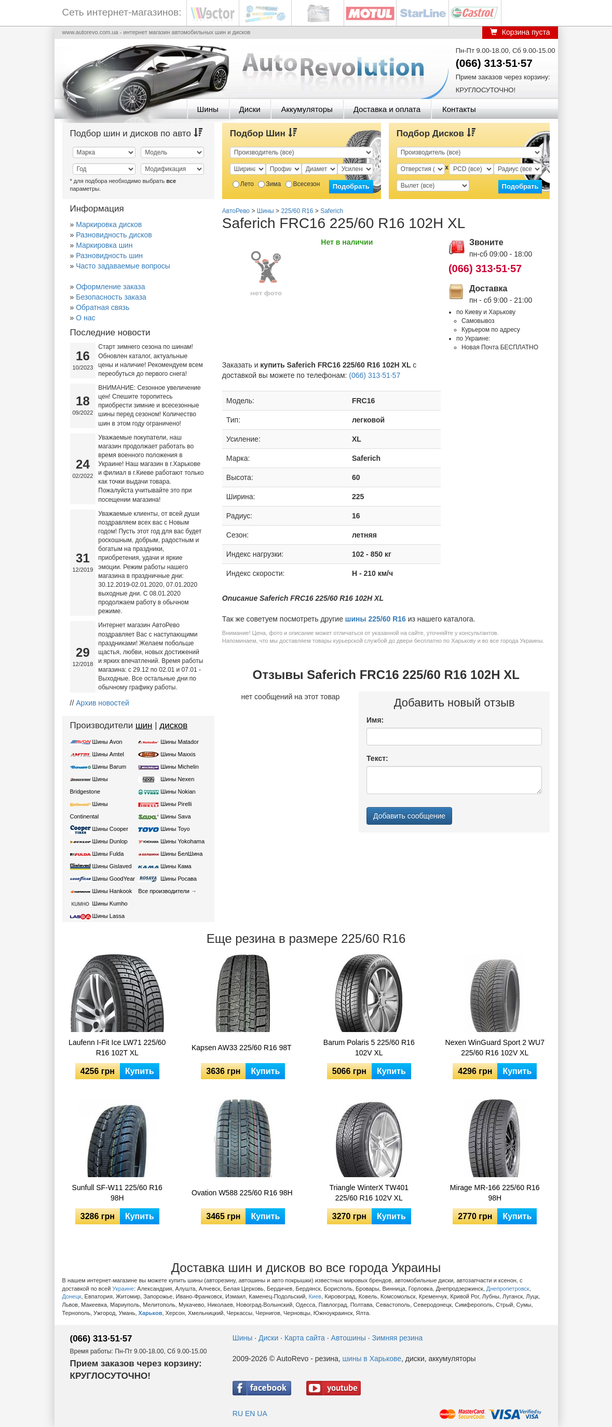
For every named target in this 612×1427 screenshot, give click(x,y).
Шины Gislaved (112, 866)
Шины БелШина (181, 854)
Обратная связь (102, 307)
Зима (269, 184)
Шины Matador (179, 742)
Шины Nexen (177, 779)
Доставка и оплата (386, 109)
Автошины (348, 1338)
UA (262, 1413)
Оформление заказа (110, 286)
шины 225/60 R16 (375, 619)
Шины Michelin (179, 767)
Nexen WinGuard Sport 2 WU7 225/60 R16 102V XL (495, 1047)
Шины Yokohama (182, 841)
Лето (243, 184)
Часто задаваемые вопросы (123, 266)
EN (250, 1413)
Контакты (459, 109)
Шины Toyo (175, 829)
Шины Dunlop (110, 841)
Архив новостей (102, 703)
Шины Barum (109, 767)
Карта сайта (304, 1338)
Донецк (71, 1296)
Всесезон (302, 184)
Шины (208, 109)
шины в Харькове (372, 1358)
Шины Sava (175, 816)
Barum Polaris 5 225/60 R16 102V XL (369, 1047)
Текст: (377, 758)
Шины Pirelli (176, 804)
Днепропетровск (507, 1288)
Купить (139, 1071)
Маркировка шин (104, 245)
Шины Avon (107, 742)
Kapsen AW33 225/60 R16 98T (242, 1047)
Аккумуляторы (306, 109)
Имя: (375, 720)
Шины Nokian (178, 791)
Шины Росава (178, 878)
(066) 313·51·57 (494, 63)
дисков (173, 725)
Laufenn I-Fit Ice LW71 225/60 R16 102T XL (117, 1047)
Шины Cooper (110, 829)
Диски (250, 109)
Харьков (150, 1313)
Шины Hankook (112, 891)
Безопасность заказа (111, 297)
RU (238, 1413)
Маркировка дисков (109, 224)
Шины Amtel (108, 754)
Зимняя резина (397, 1338)
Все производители (163, 891)
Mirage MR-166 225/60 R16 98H (495, 1192)
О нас (85, 318)
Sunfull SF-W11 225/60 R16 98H (117, 1192)
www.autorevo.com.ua (90, 32)
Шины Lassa (108, 916)
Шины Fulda (108, 854)
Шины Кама (175, 866)
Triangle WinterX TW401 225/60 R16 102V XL (369, 1192)
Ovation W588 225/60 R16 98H (242, 1193)
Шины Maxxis (178, 754)
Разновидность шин (109, 255)
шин (144, 725)
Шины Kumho (110, 903)
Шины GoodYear (113, 878)
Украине (123, 1288)
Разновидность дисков (114, 235)
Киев (315, 1296)
